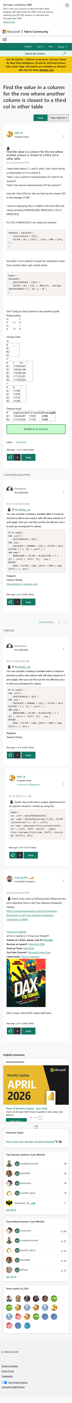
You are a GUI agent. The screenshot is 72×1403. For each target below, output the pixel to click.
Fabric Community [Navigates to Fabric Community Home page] (36, 31)
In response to (28, 790)
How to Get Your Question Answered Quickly (30, 1148)
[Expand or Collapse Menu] (4, 39)
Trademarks (7, 1383)
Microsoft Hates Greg (39, 959)
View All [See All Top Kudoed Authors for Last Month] (11, 1283)
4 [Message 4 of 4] (18, 854)
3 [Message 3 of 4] (16, 598)
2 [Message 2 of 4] (16, 1030)
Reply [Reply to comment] (28, 605)
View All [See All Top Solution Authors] (11, 1217)
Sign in (40, 46)
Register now (47, 70)
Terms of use (8, 1377)
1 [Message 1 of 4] (16, 451)
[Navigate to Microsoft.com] (11, 31)
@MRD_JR (24, 511)
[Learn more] (16, 1128)
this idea (48, 946)
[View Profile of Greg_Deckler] (21, 884)
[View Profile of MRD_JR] (18, 132)
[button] (41, 117)
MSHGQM (28, 955)
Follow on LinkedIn (16, 938)
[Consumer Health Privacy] (36, 1393)
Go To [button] (61, 46)
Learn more (9, 21)
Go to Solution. (40, 430)
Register (28, 46)
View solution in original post (22, 587)
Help (50, 46)
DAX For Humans (30, 963)
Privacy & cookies (10, 1372)
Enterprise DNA (36, 951)
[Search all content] (45, 53)
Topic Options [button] (57, 117)
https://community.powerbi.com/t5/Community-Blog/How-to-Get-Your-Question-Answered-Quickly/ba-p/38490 (32, 922)
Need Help (21, 444)
